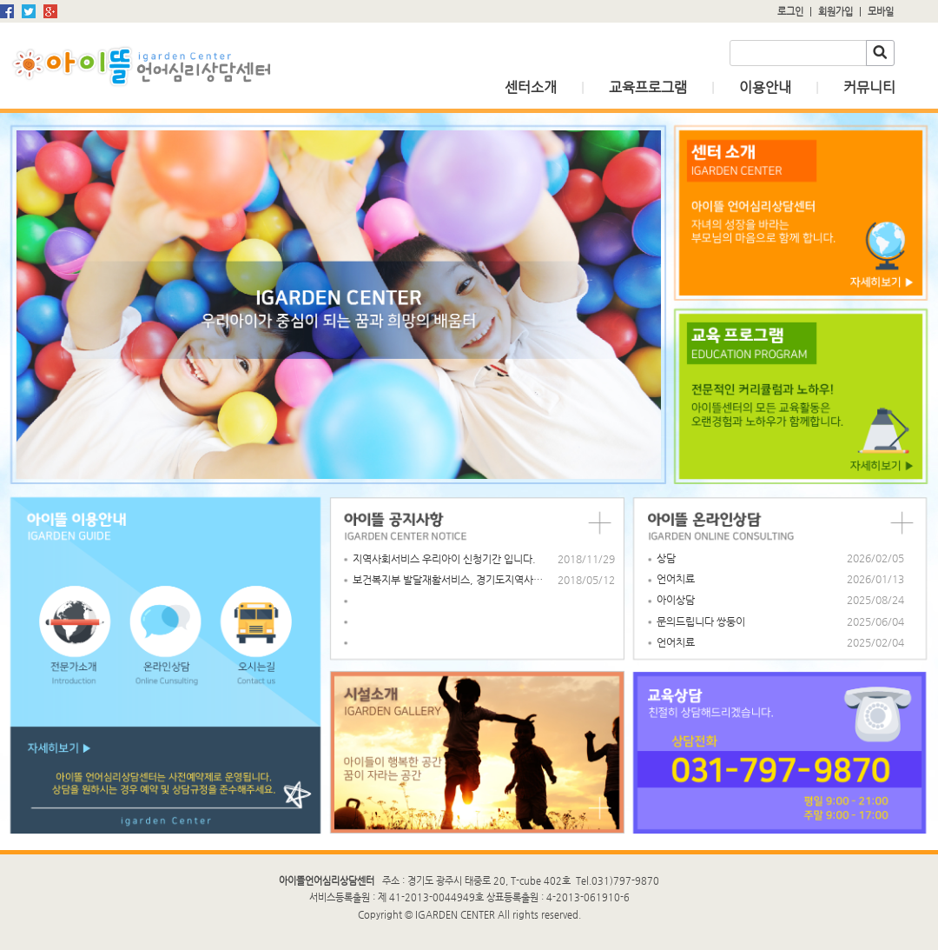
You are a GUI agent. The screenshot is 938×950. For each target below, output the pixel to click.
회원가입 (835, 11)
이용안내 (765, 87)
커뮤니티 (869, 87)
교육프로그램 (648, 87)
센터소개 (531, 87)
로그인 (790, 11)
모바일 (881, 11)
